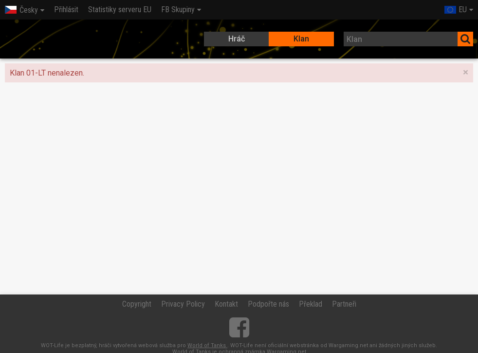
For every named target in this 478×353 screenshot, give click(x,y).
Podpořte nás (268, 304)
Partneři (344, 304)
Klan (301, 38)
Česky (21, 10)
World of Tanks (207, 345)
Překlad (310, 304)
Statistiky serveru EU (119, 9)
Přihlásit (66, 9)
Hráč (236, 38)
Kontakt (226, 304)
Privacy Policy (183, 304)
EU (455, 9)
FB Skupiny (178, 9)
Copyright (136, 304)
